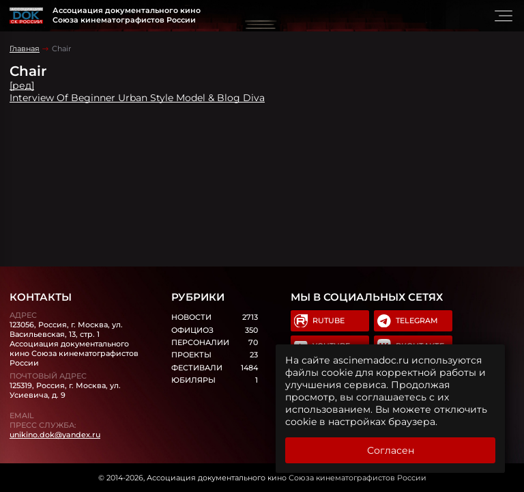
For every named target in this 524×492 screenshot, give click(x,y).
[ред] (22, 85)
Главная (25, 48)
